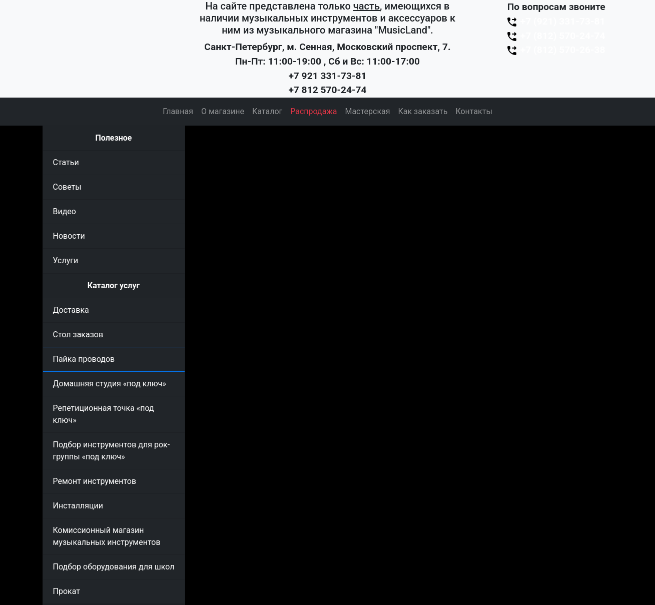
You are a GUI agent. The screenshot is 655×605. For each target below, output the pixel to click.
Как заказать (423, 111)
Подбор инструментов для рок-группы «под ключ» (111, 450)
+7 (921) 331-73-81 (555, 21)
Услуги (66, 260)
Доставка (71, 310)
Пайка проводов (84, 359)
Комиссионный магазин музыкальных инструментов (107, 536)
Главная (178, 111)
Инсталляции (78, 505)
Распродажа (313, 111)
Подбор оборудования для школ (114, 566)
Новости (69, 236)
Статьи (66, 162)
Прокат (66, 591)
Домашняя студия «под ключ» (109, 383)
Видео (64, 211)
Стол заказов (78, 334)
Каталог (267, 111)
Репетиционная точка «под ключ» (103, 414)
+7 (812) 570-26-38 (555, 50)
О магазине (222, 111)
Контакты (473, 111)
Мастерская (367, 111)
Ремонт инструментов (95, 481)
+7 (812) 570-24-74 (555, 36)
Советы (67, 187)
